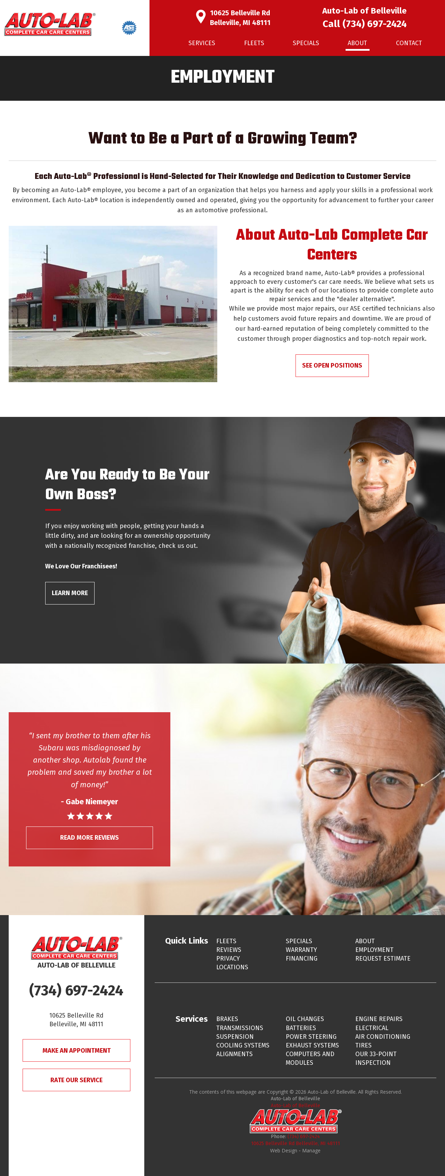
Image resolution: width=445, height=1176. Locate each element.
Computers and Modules (310, 1058)
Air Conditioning (382, 1037)
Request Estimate (383, 958)
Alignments (234, 1054)
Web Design (283, 1150)
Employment (374, 950)
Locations (232, 967)
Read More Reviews (89, 837)
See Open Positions (332, 365)
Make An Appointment (76, 1050)
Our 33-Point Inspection (376, 1058)
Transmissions (239, 1028)
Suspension (235, 1037)
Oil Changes (305, 1019)
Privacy (228, 958)
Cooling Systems (242, 1045)
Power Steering (311, 1037)
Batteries (301, 1028)
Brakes (227, 1019)
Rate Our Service (76, 1080)
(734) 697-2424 (374, 24)
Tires (363, 1045)
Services (201, 43)
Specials (306, 43)
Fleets (254, 43)
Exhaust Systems (312, 1045)
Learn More (70, 593)
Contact (409, 43)
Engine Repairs (379, 1019)
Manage (311, 1150)
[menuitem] (201, 43)
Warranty (301, 950)
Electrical (371, 1028)
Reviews (228, 950)
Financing (301, 958)
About (357, 43)
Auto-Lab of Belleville (295, 1106)
